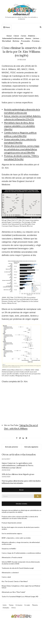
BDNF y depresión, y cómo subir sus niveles (16, 538)
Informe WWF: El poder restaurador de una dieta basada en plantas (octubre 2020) (21, 563)
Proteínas (36, 41)
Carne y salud (6, 577)
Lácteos (36, 38)
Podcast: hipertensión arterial (11, 523)
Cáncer (16, 36)
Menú (6, 27)
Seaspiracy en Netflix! (9, 549)
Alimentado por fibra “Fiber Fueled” (13, 592)
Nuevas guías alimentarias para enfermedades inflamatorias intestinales (21, 482)
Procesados (25, 41)
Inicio (5, 605)
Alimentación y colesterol (10, 572)
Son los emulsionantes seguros (12, 533)
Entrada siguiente (31, 447)
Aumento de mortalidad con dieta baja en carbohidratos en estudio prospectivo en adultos (21, 511)
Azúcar (9, 36)
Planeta (35, 605)
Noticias (16, 41)
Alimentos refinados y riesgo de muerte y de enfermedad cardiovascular (21, 543)
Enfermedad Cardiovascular (13, 38)
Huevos (28, 38)
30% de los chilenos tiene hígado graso (18, 474)
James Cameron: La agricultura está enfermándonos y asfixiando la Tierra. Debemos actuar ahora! (17, 465)
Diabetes (31, 36)
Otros (13, 608)
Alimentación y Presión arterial (12, 557)
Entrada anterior (11, 447)
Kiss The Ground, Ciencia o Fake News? (15, 581)
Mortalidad (6, 41)
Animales (6, 608)
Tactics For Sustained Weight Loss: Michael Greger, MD (20, 596)
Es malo (27, 605)
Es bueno (19, 605)
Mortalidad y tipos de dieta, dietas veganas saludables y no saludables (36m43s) (19, 126)
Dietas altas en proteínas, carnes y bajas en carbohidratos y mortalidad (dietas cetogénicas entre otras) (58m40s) (21, 149)
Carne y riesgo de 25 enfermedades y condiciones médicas (21, 553)
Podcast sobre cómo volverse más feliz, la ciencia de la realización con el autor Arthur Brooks (20, 517)
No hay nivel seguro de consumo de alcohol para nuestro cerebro (20, 528)
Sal (21, 43)
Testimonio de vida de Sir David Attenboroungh (18, 568)
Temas (11, 605)
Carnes (23, 36)
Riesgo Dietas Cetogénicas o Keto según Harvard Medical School (21, 587)
